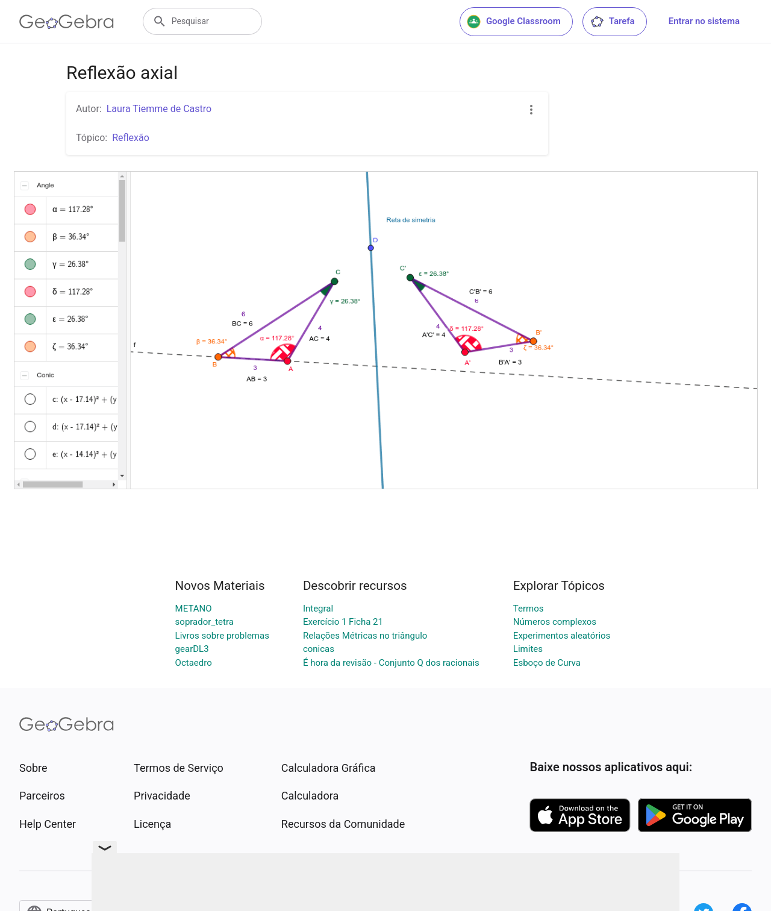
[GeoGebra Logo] (66, 21)
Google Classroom (514, 21)
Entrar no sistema (704, 21)
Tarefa (612, 21)
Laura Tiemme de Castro (159, 108)
